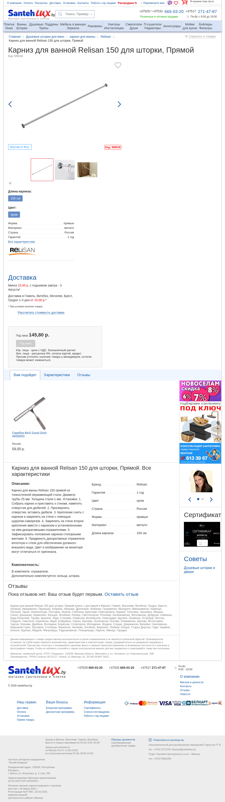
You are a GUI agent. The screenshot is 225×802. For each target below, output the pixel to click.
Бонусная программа (59, 708)
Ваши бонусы (57, 702)
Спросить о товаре (202, 36)
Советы (195, 558)
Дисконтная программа (60, 711)
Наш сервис (26, 702)
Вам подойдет (25, 375)
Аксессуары (172, 26)
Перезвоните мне (153, 3)
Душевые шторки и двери (199, 570)
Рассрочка (41, 3)
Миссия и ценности (191, 682)
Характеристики (57, 375)
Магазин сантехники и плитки (29, 18)
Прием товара (25, 719)
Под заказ (26, 343)
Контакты (83, 3)
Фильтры (205, 24)
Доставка (55, 3)
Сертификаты (92, 708)
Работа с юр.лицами (103, 3)
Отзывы (83, 375)
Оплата (28, 3)
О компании (14, 3)
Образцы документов (123, 739)
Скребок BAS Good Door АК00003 (29, 434)
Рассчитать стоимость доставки (41, 312)
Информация (94, 702)
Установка (69, 3)
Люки (9, 24)
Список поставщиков (96, 711)
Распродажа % (127, 3)
